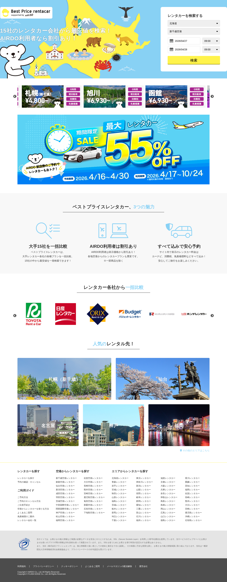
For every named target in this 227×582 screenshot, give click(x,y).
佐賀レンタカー (192, 493)
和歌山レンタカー (169, 497)
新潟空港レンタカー (65, 489)
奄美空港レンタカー (93, 501)
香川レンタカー (192, 478)
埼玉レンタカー (119, 516)
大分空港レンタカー (93, 482)
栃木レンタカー (119, 509)
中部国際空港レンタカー (67, 505)
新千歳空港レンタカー (66, 478)
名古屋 (48, 425)
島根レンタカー (168, 505)
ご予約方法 (22, 497)
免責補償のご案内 (25, 516)
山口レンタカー (168, 516)
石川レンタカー (143, 516)
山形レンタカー (119, 497)
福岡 (179, 425)
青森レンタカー (119, 482)
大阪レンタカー (168, 486)
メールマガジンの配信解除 (119, 566)
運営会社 (143, 566)
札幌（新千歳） (64, 379)
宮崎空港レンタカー (93, 493)
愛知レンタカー (143, 505)
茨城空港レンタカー (65, 501)
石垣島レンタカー (193, 520)
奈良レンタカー (168, 493)
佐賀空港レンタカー (93, 478)
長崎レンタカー (192, 497)
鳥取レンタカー (168, 501)
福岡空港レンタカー (65, 520)
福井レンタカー (143, 520)
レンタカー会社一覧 (26, 520)
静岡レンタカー (143, 501)
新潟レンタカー (143, 486)
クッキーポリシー (69, 566)
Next (212, 96)
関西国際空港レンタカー (67, 509)
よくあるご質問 (24, 512)
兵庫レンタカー (168, 489)
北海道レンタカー (120, 478)
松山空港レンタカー (65, 516)
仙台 (162, 379)
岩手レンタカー (119, 486)
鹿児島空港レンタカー (94, 497)
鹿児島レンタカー (193, 512)
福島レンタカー (119, 501)
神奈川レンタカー (144, 482)
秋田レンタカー (119, 493)
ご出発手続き (23, 505)
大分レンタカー (192, 505)
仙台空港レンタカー (65, 486)
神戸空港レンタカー (65, 512)
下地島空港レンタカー (94, 512)
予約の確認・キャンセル (29, 482)
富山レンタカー (143, 512)
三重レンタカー (143, 509)
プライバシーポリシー (43, 566)
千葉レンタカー (119, 520)
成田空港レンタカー (65, 493)
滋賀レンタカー (168, 478)
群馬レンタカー (119, 512)
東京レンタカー (143, 478)
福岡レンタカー (192, 489)
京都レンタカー (168, 482)
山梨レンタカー (143, 489)
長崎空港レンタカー (93, 486)
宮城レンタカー (119, 489)
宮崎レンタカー (192, 509)
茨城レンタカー (119, 505)
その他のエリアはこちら (195, 450)
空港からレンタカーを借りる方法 (33, 509)
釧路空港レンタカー (65, 482)
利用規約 (21, 566)
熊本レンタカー (192, 501)
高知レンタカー (192, 486)
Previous (15, 96)
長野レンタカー (143, 493)
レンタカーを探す (25, 478)
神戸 (113, 425)
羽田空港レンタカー (65, 497)
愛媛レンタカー (192, 482)
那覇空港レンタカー (93, 505)
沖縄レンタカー (192, 516)
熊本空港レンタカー (93, 489)
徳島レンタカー (168, 520)
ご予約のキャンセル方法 (29, 501)
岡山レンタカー (168, 509)
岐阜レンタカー (143, 497)
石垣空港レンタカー (93, 509)
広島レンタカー (168, 512)
